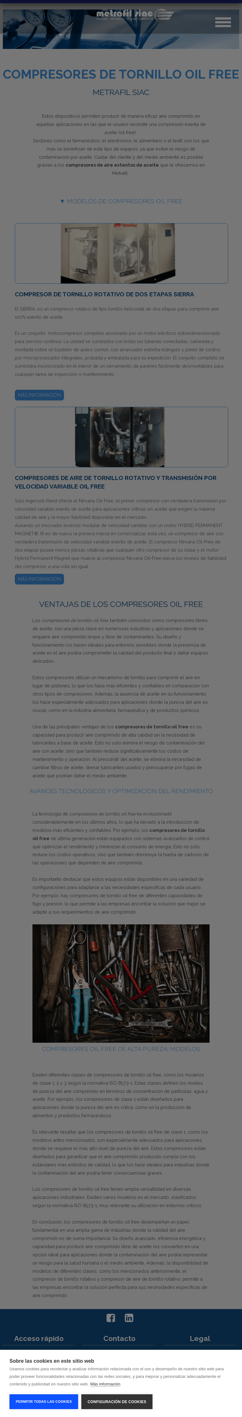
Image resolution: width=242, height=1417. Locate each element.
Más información (105, 1384)
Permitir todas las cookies (44, 1401)
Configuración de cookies (117, 1402)
